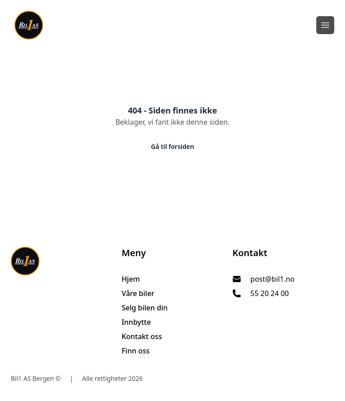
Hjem (131, 279)
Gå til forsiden (172, 146)
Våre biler (138, 293)
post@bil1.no (272, 279)
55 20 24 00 (269, 293)
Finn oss (136, 351)
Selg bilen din (145, 308)
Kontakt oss (142, 336)
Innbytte (136, 322)
